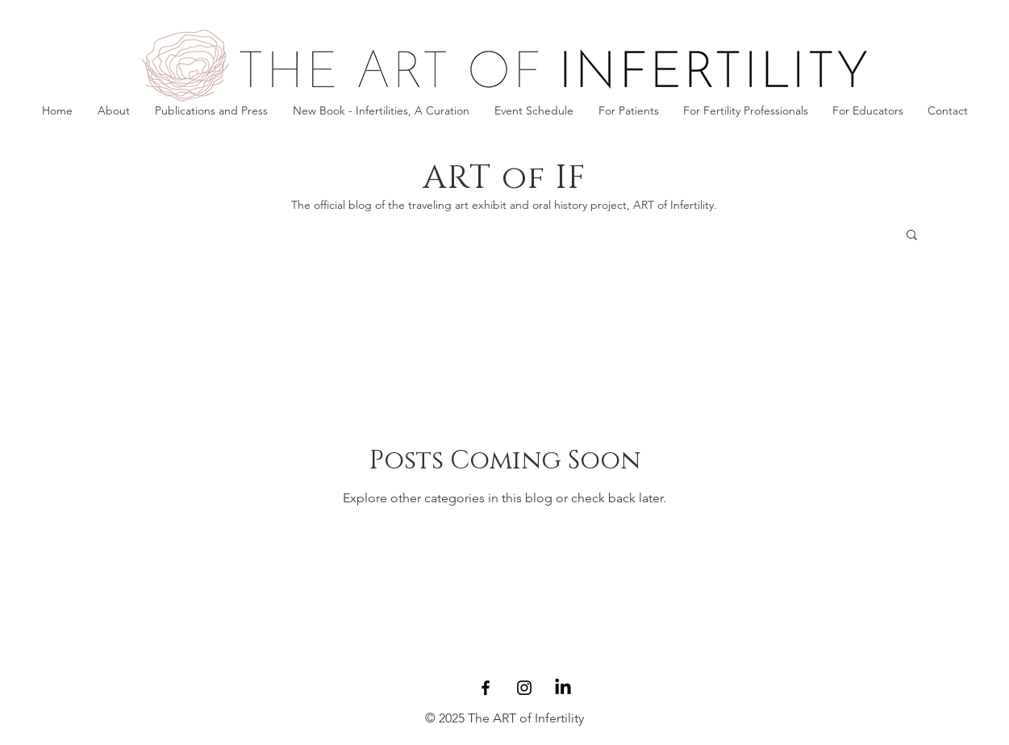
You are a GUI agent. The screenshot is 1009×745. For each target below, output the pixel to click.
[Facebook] (485, 687)
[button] (628, 111)
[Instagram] (524, 687)
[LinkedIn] (563, 687)
